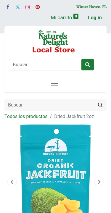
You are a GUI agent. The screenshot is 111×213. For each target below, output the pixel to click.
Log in (95, 17)
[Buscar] (87, 65)
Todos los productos (26, 116)
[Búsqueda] (100, 105)
